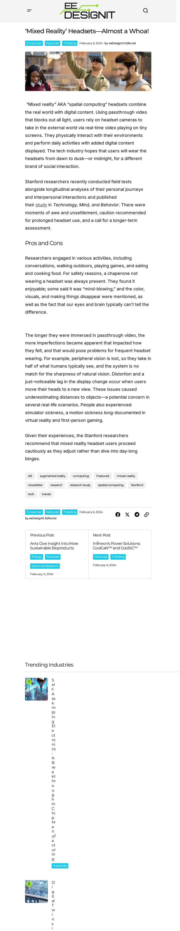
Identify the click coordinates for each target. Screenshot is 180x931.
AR (30, 476)
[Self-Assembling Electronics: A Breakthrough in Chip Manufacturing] (36, 689)
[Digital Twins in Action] (36, 891)
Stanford (137, 485)
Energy (37, 556)
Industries (60, 865)
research (56, 485)
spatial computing (110, 485)
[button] (29, 10)
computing (81, 476)
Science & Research (45, 566)
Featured (52, 43)
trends (46, 494)
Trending (70, 43)
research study (80, 485)
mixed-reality (126, 476)
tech (31, 494)
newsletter (35, 485)
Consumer (34, 43)
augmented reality (52, 476)
